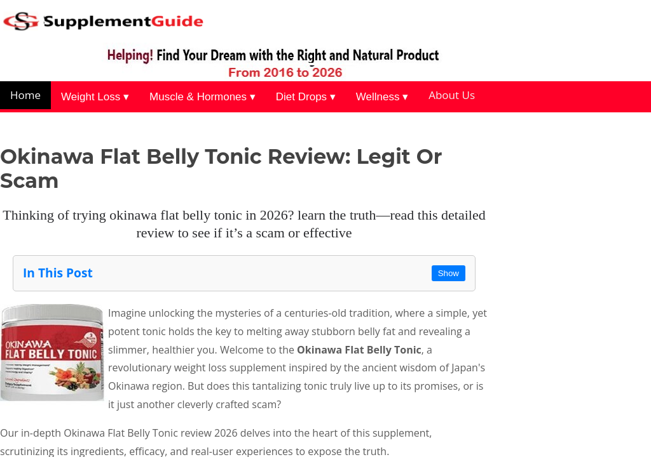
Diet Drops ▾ (306, 97)
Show (448, 273)
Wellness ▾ (382, 97)
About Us (451, 95)
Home (25, 95)
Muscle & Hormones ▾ (202, 97)
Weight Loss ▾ (95, 97)
